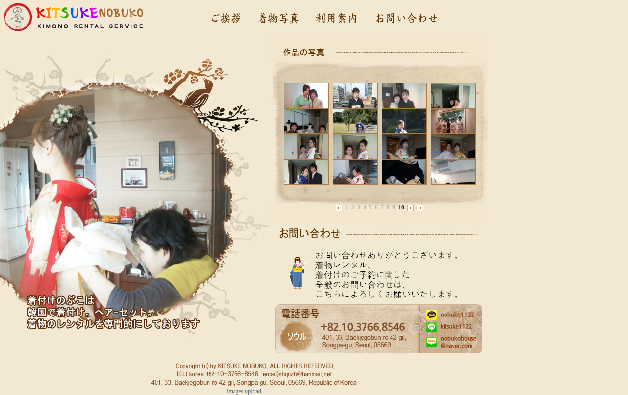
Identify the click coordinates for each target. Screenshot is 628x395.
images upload (244, 391)
